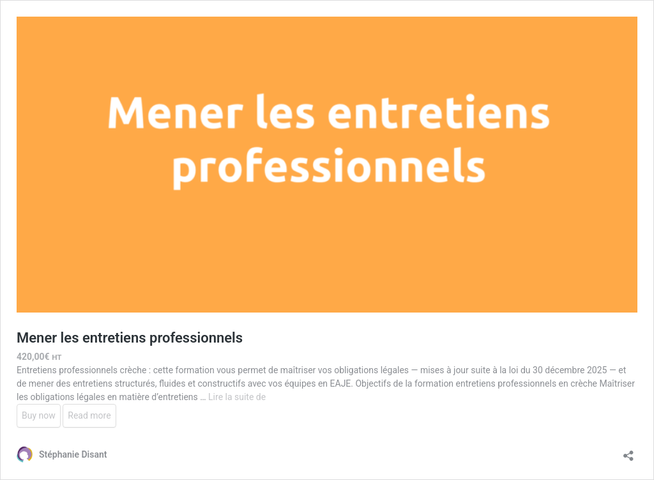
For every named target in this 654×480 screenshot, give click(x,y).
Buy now (39, 415)
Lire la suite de (237, 397)
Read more (89, 415)
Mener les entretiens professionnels (130, 338)
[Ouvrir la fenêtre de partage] (628, 451)
